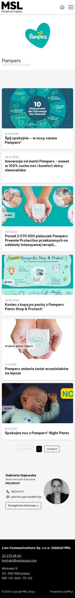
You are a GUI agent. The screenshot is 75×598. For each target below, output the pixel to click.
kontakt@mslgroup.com (19, 560)
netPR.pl (68, 591)
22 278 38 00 (11, 556)
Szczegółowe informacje (23, 505)
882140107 (15, 491)
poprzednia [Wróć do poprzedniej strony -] (25, 448)
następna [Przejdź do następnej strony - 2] (52, 448)
